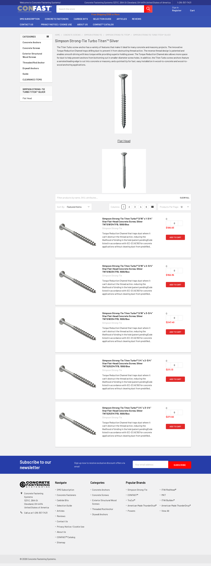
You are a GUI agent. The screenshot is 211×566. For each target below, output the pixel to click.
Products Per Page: (169, 209)
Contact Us (28, 27)
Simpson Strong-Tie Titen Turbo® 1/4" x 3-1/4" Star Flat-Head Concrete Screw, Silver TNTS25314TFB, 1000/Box (126, 413)
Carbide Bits (81, 21)
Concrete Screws (36, 50)
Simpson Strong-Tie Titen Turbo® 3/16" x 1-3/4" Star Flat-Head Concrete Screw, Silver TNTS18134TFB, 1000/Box (127, 224)
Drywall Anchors (31, 71)
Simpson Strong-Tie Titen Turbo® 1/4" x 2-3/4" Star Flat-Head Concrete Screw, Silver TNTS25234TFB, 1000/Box (127, 366)
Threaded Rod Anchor (36, 65)
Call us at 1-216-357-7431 (35, 515)
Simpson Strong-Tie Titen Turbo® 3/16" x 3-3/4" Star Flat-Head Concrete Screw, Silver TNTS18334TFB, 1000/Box (127, 318)
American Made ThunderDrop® (176, 508)
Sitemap (61, 545)
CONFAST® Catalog (103, 27)
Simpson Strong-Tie (137, 492)
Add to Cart (175, 240)
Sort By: (61, 209)
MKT (163, 497)
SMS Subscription (30, 21)
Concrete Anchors (36, 45)
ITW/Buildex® (168, 502)
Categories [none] (29, 39)
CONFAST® (133, 497)
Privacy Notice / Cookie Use (56, 27)
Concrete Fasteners (56, 21)
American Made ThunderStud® (142, 508)
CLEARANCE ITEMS (32, 82)
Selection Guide (102, 21)
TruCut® (131, 502)
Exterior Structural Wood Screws (36, 58)
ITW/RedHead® (168, 492)
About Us (82, 27)
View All (165, 513)
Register (173, 12)
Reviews (136, 21)
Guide (25, 76)
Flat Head (27, 100)
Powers (131, 513)
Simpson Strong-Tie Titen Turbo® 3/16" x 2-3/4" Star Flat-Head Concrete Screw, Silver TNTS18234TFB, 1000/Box (127, 271)
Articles (122, 21)
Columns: (115, 209)
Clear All (184, 200)
